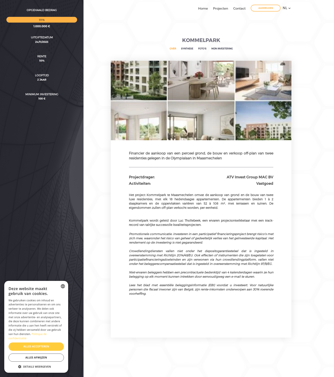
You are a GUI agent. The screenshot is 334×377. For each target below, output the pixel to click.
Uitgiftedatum (42, 12)
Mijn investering (222, 48)
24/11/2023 (41, 17)
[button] (36, 366)
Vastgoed (264, 183)
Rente (41, 31)
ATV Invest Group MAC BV (250, 177)
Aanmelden (265, 8)
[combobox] (63, 286)
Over (173, 48)
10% (42, 36)
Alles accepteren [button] (36, 346)
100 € (41, 73)
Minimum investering (41, 69)
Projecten (220, 8)
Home (203, 8)
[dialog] (36, 327)
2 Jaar (41, 54)
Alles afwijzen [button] (36, 357)
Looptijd (42, 50)
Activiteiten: (140, 183)
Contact (239, 8)
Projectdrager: (142, 177)
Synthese (187, 48)
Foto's (202, 48)
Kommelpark (201, 40)
